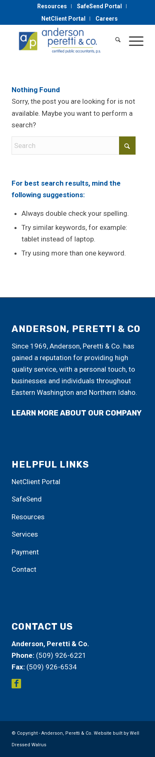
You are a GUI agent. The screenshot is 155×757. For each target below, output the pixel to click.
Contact (24, 569)
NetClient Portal (63, 18)
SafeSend (27, 499)
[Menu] (132, 40)
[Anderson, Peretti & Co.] (64, 40)
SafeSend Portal (99, 6)
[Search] (114, 40)
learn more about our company (77, 413)
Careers (106, 18)
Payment (25, 552)
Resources (52, 6)
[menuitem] (52, 6)
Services (25, 534)
